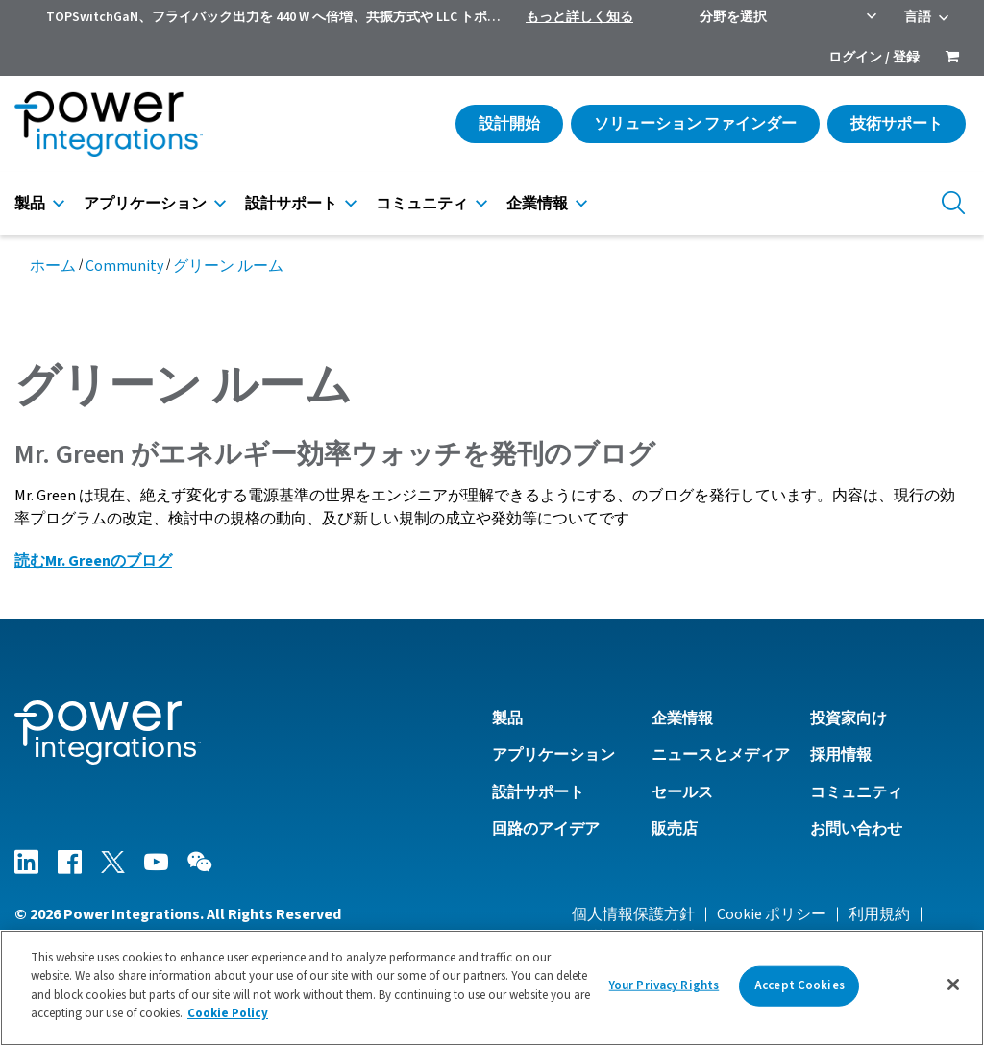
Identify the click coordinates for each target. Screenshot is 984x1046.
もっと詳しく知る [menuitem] (579, 17)
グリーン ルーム (228, 266)
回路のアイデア (546, 828)
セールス (682, 792)
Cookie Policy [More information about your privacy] (227, 1013)
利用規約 (879, 914)
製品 (29, 203)
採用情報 (841, 755)
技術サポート (896, 123)
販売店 (675, 828)
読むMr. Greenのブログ (93, 561)
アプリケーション (145, 203)
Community (124, 266)
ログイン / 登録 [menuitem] (874, 57)
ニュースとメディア (721, 755)
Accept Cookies (799, 985)
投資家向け (848, 718)
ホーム (53, 266)
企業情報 (537, 203)
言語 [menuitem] (917, 17)
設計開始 (509, 123)
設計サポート (291, 203)
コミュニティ (422, 203)
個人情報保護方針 (633, 914)
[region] (492, 988)
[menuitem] (952, 58)
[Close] (953, 984)
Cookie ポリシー (771, 914)
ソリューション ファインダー (695, 123)
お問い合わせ (856, 828)
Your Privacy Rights (664, 985)
